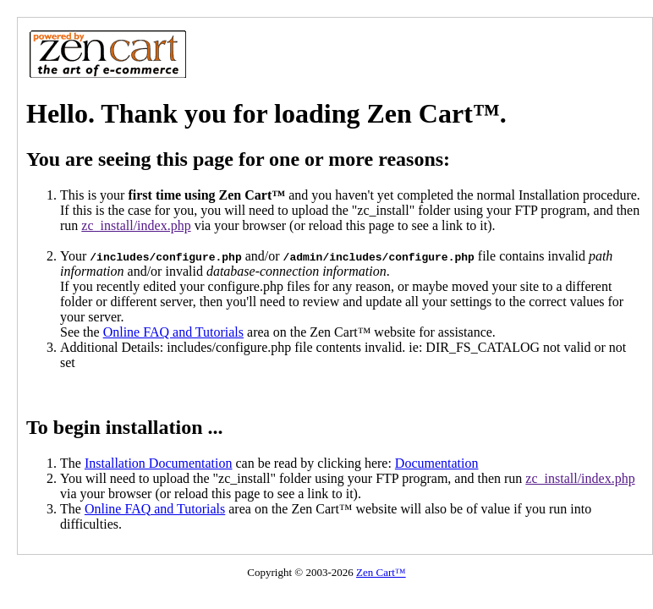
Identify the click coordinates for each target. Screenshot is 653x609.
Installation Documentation (159, 463)
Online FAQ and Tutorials (173, 332)
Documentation (437, 463)
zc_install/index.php (135, 225)
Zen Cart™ (381, 572)
